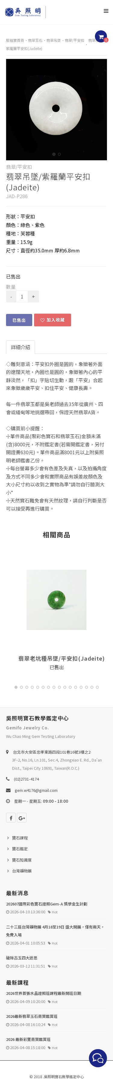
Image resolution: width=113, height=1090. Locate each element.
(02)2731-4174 (26, 779)
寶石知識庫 (22, 860)
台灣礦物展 (22, 871)
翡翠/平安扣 (74, 40)
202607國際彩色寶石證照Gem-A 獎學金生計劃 (46, 904)
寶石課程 (20, 838)
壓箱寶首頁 (15, 40)
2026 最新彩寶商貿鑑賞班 (28, 1039)
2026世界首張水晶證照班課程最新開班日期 (43, 993)
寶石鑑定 (20, 849)
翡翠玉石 (35, 40)
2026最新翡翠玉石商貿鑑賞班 (32, 1016)
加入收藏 (52, 320)
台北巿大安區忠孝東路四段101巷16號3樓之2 (51, 752)
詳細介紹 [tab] (20, 347)
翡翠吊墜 (53, 40)
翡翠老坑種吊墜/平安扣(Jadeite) (61, 658)
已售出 (19, 320)
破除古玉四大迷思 (21, 958)
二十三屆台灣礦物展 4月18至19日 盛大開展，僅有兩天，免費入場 (55, 931)
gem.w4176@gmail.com (36, 790)
